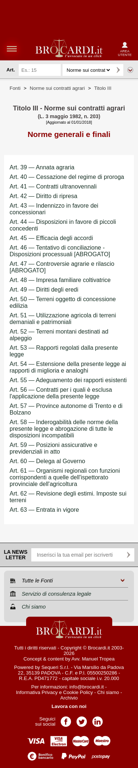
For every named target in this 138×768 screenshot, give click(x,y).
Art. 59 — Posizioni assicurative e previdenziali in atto (53, 448)
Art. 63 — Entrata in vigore (44, 510)
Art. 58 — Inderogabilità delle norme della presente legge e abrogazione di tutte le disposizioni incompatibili (64, 428)
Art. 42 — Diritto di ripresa (43, 196)
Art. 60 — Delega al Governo (47, 461)
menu (12, 48)
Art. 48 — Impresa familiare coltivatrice (60, 280)
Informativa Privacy (36, 692)
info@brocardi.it (87, 687)
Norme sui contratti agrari (57, 88)
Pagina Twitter (82, 719)
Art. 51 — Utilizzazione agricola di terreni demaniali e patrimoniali (63, 318)
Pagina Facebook (66, 719)
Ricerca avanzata (130, 70)
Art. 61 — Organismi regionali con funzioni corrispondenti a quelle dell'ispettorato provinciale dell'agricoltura (65, 477)
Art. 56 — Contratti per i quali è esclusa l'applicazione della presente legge (61, 393)
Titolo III (103, 88)
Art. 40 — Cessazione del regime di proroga (67, 177)
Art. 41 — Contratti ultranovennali (53, 186)
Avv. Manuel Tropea (92, 659)
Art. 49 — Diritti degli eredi (44, 289)
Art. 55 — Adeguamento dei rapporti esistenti (68, 380)
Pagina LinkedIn (97, 719)
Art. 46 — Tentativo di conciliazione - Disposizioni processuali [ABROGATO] (60, 250)
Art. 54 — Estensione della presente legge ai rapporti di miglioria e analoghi (68, 367)
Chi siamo (108, 692)
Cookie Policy (78, 692)
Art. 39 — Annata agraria (42, 167)
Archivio (69, 698)
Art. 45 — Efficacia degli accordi (51, 238)
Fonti (15, 88)
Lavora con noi (69, 706)
